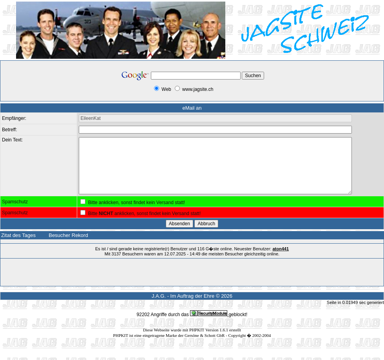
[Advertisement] (59, 84)
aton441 (280, 260)
